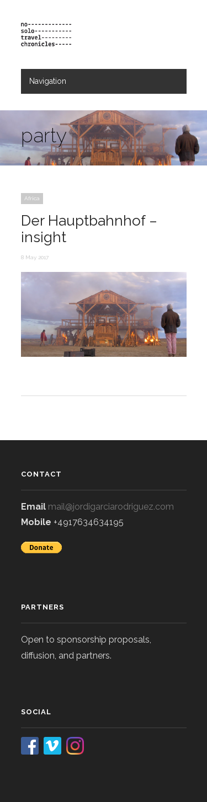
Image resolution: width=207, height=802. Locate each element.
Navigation (47, 81)
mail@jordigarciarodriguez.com (111, 506)
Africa (32, 198)
